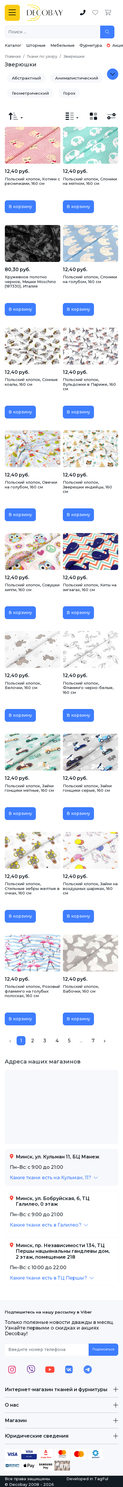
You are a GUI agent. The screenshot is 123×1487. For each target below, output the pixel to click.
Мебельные (62, 45)
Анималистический (76, 78)
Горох (69, 93)
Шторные (36, 45)
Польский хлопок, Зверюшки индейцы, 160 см (87, 487)
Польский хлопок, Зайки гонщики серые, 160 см (87, 788)
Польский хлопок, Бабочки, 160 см (81, 989)
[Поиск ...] (52, 32)
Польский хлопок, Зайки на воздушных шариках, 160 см (90, 888)
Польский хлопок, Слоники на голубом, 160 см (90, 279)
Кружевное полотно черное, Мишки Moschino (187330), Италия (30, 281)
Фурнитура (90, 45)
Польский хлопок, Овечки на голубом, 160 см (31, 484)
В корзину (20, 206)
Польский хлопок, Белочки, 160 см (23, 685)
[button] (54, 1177)
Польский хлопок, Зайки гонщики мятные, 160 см (29, 788)
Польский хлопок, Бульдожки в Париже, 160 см (89, 384)
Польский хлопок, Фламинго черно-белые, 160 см (88, 688)
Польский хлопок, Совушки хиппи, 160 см (32, 587)
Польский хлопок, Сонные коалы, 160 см (31, 382)
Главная (13, 56)
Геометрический (30, 93)
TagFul (101, 1478)
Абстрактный (26, 78)
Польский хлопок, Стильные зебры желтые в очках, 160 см (32, 888)
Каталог (13, 45)
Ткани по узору (42, 56)
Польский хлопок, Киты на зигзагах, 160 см (89, 587)
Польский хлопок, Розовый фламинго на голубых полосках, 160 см (32, 991)
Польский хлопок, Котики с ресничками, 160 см (32, 181)
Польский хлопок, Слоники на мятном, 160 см (90, 181)
